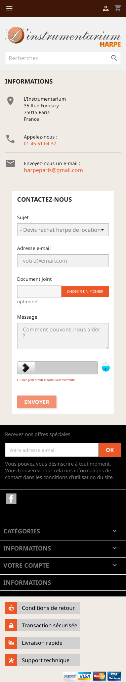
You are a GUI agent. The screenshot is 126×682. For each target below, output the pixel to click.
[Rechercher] (63, 58)
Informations (27, 582)
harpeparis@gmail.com (53, 170)
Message (27, 317)
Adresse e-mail (34, 248)
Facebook (11, 498)
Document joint (34, 279)
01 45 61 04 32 (40, 143)
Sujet (23, 217)
